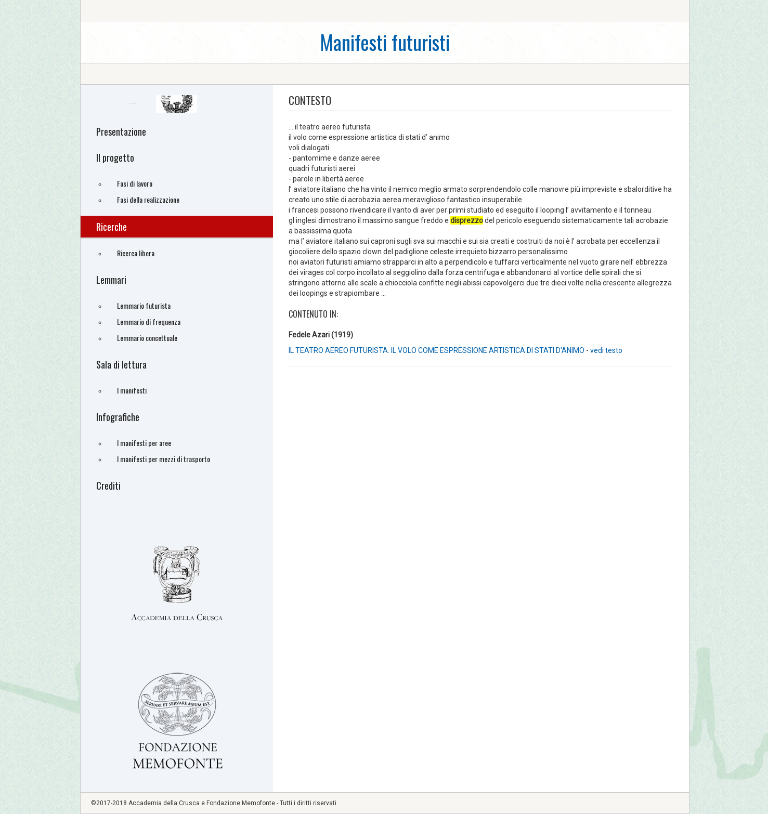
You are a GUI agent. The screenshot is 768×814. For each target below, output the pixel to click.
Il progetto (115, 157)
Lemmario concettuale (147, 337)
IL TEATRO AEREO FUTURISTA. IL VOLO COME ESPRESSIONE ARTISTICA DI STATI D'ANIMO (436, 350)
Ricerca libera (135, 252)
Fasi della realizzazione (148, 199)
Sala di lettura (121, 364)
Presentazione (121, 131)
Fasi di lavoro (134, 183)
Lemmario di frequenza (148, 321)
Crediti (108, 485)
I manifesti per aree (144, 442)
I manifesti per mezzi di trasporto (163, 458)
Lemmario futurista (144, 305)
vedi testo (606, 350)
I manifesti (132, 390)
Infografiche (117, 417)
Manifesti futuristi (385, 42)
